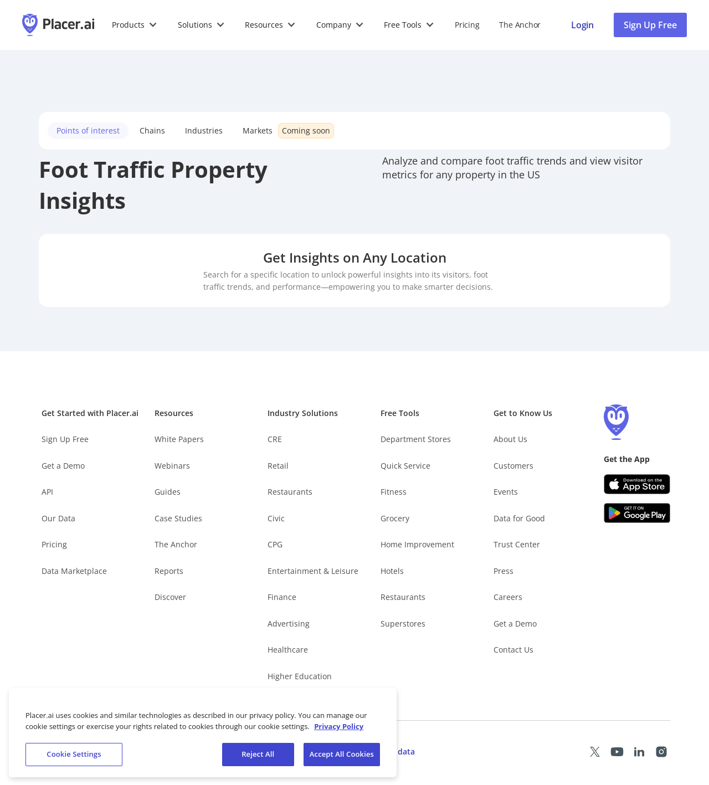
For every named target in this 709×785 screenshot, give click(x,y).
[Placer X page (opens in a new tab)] (595, 752)
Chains (152, 130)
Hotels (392, 571)
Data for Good (519, 518)
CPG (275, 544)
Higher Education (300, 676)
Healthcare (288, 649)
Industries (204, 130)
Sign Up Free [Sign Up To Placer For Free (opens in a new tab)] (650, 25)
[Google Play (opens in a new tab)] (637, 513)
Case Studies (178, 518)
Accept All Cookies (342, 758)
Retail (278, 465)
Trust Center (517, 544)
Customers (513, 465)
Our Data (58, 518)
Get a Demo (63, 465)
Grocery (395, 518)
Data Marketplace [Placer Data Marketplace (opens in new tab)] (74, 571)
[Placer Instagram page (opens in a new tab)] (661, 752)
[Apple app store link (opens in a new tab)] (637, 484)
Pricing (467, 24)
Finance (282, 597)
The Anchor (176, 544)
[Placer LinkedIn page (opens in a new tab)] (639, 752)
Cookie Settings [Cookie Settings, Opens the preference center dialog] (74, 758)
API (47, 491)
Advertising (289, 623)
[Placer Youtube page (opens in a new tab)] (617, 752)
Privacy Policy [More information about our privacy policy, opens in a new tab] (338, 730)
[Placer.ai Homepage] (58, 25)
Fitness (394, 491)
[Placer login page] (582, 25)
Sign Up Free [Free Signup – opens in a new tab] (65, 439)
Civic (276, 518)
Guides (168, 491)
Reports (169, 571)
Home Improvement (417, 544)
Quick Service (405, 465)
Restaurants (290, 491)
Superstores (403, 623)
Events (506, 491)
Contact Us (513, 649)
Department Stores (416, 439)
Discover (170, 597)
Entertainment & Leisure (313, 571)
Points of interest (88, 130)
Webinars (172, 465)
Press (503, 571)
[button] (135, 25)
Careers (508, 597)
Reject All (258, 758)
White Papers (179, 439)
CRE (275, 439)
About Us (510, 439)
